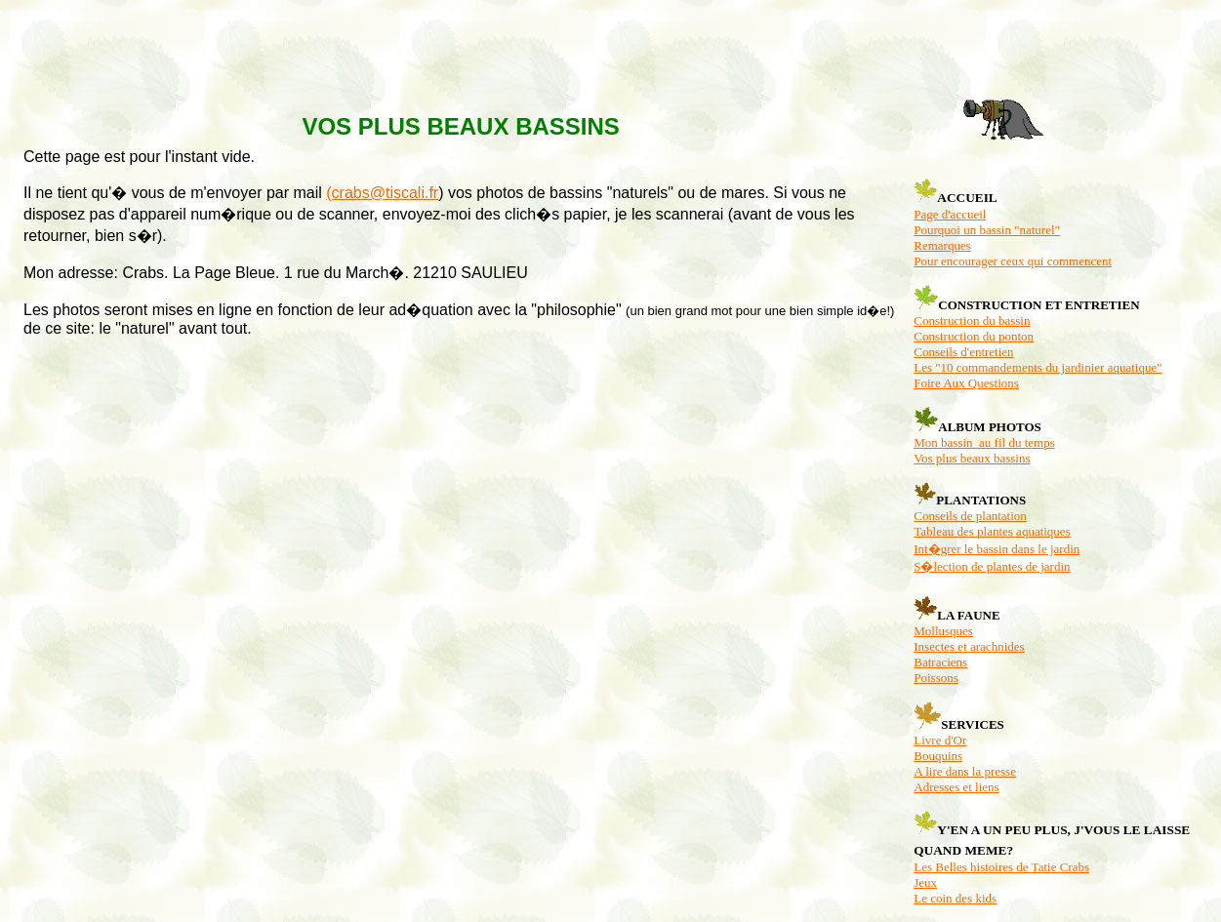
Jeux (925, 882)
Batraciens (940, 662)
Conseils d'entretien (963, 351)
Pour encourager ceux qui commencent (1013, 261)
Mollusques (943, 630)
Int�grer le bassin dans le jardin (996, 548)
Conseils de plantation (970, 515)
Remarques (942, 245)
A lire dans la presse (965, 771)
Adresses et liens (956, 787)
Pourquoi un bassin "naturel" (987, 229)
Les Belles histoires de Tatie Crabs (1001, 867)
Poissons (936, 677)
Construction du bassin (972, 320)
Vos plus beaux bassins (972, 458)
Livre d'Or (940, 740)
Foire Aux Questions (966, 383)
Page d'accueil (950, 214)
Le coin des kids (955, 898)
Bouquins (938, 755)
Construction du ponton (974, 336)
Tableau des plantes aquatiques (992, 531)
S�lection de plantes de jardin (992, 566)
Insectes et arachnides (969, 646)
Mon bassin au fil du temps (984, 442)
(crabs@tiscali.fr (382, 192)
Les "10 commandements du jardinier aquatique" (1037, 367)
